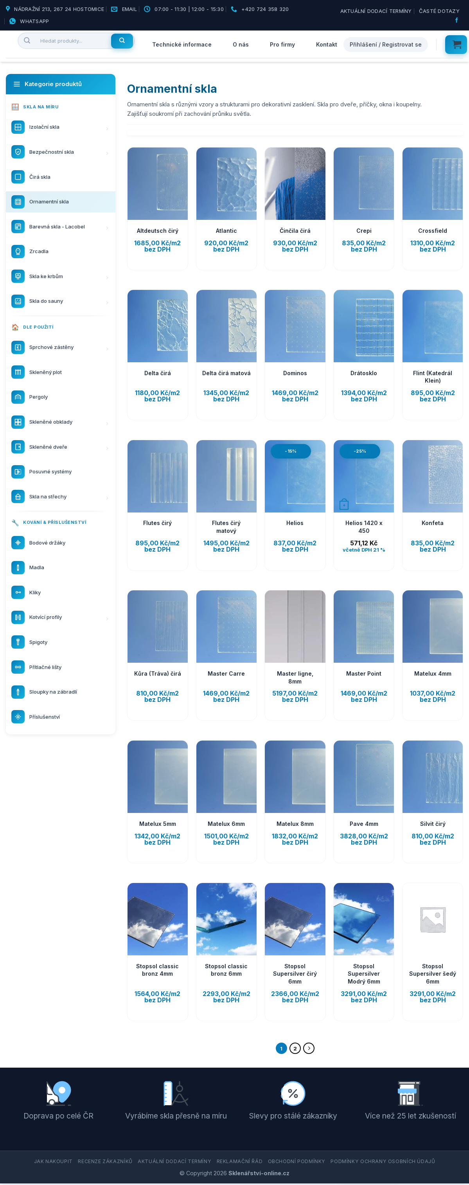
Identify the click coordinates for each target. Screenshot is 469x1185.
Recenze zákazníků (105, 1163)
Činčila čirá (295, 230)
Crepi (364, 230)
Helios (295, 523)
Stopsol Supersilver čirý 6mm (295, 974)
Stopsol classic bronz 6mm (226, 970)
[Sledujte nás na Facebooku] (458, 20)
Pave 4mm (364, 823)
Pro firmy (282, 44)
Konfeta (433, 523)
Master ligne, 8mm (295, 677)
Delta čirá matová (226, 373)
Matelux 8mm (295, 823)
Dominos (295, 373)
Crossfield (432, 230)
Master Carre (226, 673)
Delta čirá (157, 373)
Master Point (363, 673)
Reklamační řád (240, 1163)
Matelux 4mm (432, 673)
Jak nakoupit (53, 1163)
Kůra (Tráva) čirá (157, 673)
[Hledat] (122, 41)
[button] (456, 44)
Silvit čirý (433, 823)
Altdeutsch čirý (157, 230)
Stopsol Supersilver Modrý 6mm (364, 974)
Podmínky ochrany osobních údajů (383, 1163)
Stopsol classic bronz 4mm (157, 970)
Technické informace (182, 44)
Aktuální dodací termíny (376, 11)
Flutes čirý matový (226, 527)
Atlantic (226, 230)
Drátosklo (363, 373)
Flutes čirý (157, 523)
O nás (241, 44)
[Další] (310, 1049)
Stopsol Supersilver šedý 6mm (432, 974)
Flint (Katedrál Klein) (432, 377)
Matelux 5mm (157, 823)
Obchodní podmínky (296, 1163)
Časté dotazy (439, 11)
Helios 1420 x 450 (364, 527)
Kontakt (326, 44)
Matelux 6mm (226, 823)
